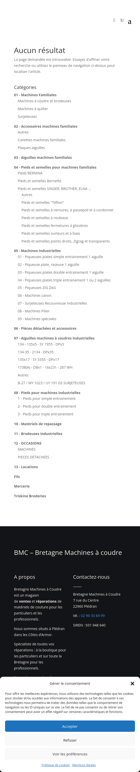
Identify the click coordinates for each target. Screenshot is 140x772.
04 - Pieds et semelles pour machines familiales (55, 167)
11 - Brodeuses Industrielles (38, 433)
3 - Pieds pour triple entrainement (46, 414)
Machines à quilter (33, 108)
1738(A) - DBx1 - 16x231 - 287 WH (45, 367)
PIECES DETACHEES (33, 457)
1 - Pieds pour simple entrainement (47, 398)
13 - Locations (26, 466)
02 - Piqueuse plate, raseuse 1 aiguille (48, 264)
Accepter (70, 726)
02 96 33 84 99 (93, 615)
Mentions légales (84, 765)
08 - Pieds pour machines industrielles (47, 392)
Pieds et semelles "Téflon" (43, 202)
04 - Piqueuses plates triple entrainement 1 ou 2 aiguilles (64, 280)
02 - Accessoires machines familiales (46, 126)
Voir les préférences (70, 753)
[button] (132, 683)
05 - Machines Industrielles (37, 250)
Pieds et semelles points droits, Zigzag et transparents (66, 241)
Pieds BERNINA (30, 173)
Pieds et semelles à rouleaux (45, 217)
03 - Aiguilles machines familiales (43, 157)
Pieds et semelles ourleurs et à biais (51, 233)
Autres (23, 132)
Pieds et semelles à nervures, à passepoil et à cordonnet (68, 210)
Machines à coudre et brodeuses (44, 101)
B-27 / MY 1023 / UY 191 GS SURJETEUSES (51, 382)
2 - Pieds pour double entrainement (47, 406)
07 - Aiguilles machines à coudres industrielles (54, 338)
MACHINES (27, 449)
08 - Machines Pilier (34, 311)
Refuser (70, 740)
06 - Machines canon (35, 295)
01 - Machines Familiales (35, 94)
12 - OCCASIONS (28, 443)
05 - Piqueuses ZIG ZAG (37, 287)
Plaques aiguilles (31, 147)
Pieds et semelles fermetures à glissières (55, 225)
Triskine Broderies (30, 496)
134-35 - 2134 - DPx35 (36, 352)
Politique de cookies (56, 765)
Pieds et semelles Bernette (39, 180)
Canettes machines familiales (41, 139)
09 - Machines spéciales (37, 318)
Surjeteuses (27, 116)
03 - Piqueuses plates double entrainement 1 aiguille (61, 272)
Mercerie (22, 486)
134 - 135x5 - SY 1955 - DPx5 (41, 344)
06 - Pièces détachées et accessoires (45, 328)
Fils (17, 476)
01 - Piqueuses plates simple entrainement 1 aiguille (60, 256)
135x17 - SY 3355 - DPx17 (38, 359)
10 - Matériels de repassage (38, 423)
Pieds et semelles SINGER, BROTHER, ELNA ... (54, 188)
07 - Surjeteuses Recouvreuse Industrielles (52, 303)
